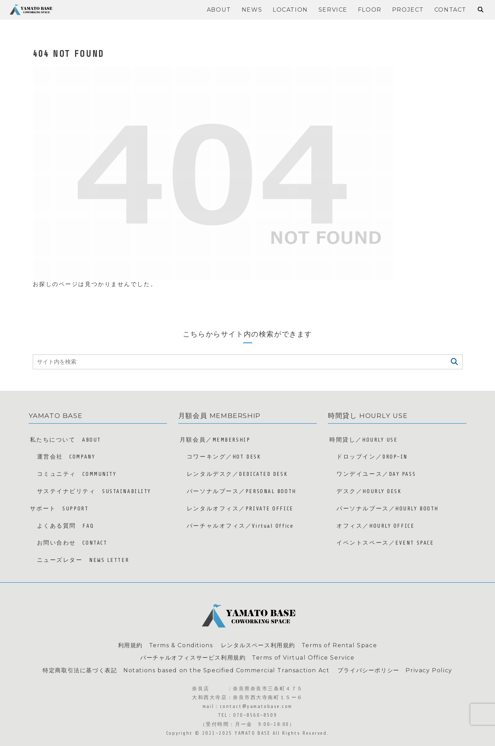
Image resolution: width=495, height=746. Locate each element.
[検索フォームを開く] (480, 9)
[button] (454, 362)
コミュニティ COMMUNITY (77, 474)
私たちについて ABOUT (65, 440)
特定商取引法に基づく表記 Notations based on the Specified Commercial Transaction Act (186, 670)
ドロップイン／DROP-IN (372, 457)
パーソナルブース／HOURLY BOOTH (387, 508)
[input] (248, 361)
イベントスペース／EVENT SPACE (385, 543)
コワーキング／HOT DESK (224, 457)
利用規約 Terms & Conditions (165, 645)
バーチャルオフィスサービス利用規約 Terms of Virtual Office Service (247, 657)
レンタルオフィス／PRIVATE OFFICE (240, 508)
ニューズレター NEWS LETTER (83, 560)
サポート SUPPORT (59, 508)
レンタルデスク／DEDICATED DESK (237, 474)
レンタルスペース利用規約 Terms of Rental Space (299, 645)
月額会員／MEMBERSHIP (215, 440)
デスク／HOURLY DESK (368, 491)
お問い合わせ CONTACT (72, 543)
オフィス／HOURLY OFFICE (375, 526)
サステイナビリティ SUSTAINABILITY (94, 491)
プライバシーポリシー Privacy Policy (395, 670)
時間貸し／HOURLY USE (363, 440)
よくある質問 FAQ (65, 526)
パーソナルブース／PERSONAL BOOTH (241, 491)
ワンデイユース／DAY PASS (376, 474)
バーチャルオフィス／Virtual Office (240, 526)
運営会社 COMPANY (66, 457)
